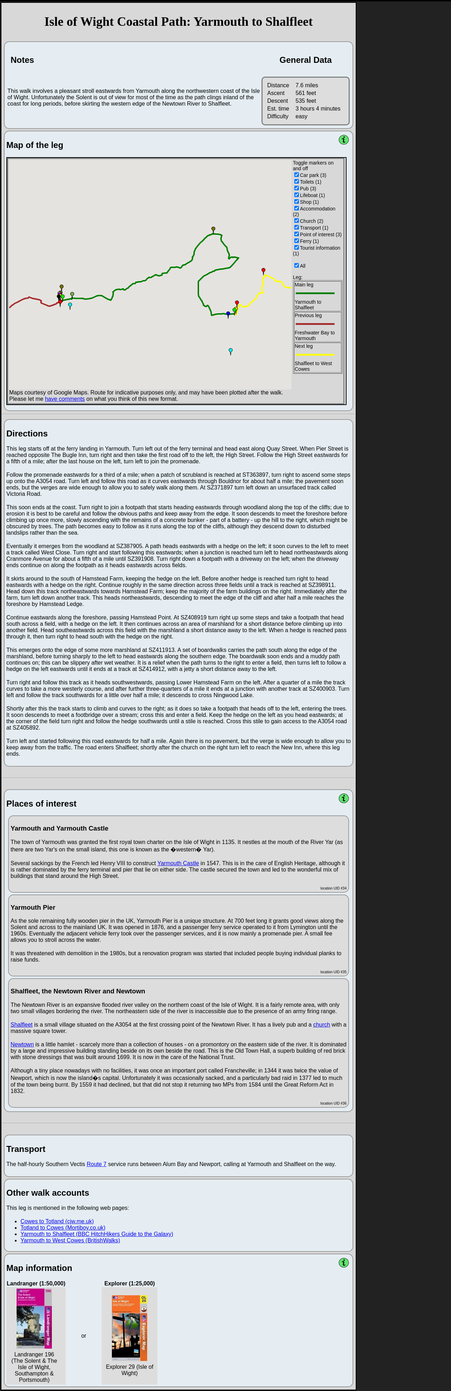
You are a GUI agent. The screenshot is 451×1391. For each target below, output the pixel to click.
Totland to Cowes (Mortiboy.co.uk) (63, 1228)
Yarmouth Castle (178, 863)
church (321, 1025)
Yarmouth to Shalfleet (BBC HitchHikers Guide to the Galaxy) (96, 1234)
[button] (62, 288)
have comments (65, 399)
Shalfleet (21, 1025)
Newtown (22, 1044)
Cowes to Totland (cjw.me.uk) (57, 1221)
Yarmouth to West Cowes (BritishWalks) (70, 1240)
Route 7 (97, 1164)
